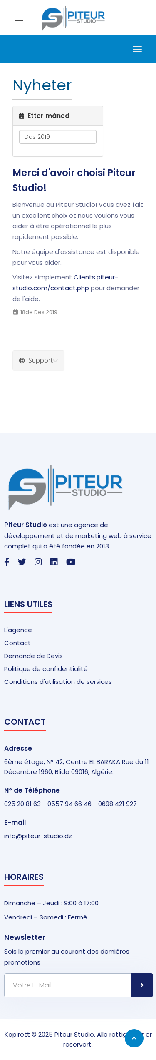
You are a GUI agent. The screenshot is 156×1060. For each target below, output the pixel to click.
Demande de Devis (33, 655)
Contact (17, 642)
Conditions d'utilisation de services (58, 681)
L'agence (18, 629)
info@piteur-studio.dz (38, 835)
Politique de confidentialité (46, 668)
